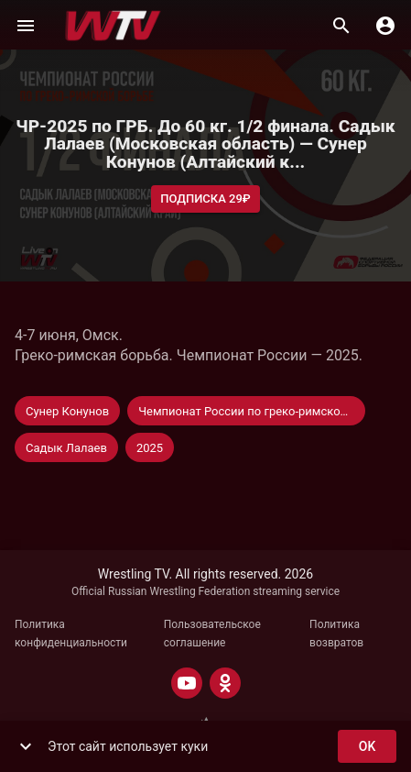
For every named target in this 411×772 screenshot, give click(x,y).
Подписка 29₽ (205, 199)
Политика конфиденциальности (71, 633)
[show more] (26, 746)
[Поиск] (341, 26)
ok (367, 747)
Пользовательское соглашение (212, 633)
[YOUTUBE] (186, 683)
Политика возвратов (336, 633)
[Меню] (26, 26)
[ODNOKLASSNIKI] (225, 683)
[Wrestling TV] (113, 26)
